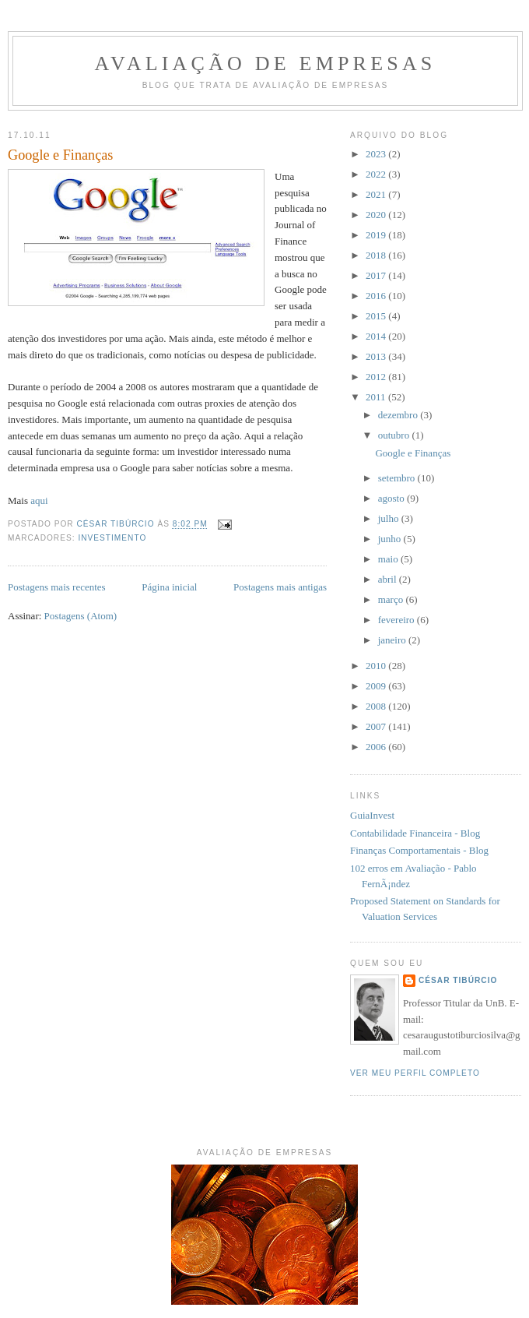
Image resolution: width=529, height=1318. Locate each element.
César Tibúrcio (458, 980)
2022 (377, 174)
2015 (377, 316)
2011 (377, 397)
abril (388, 579)
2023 (377, 154)
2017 (377, 275)
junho (391, 538)
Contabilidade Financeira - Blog (415, 833)
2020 (377, 214)
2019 (377, 235)
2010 (377, 665)
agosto (392, 498)
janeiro (393, 640)
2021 (377, 194)
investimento (112, 538)
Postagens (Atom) (80, 616)
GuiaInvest (372, 815)
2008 (377, 706)
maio (389, 559)
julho (389, 518)
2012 (377, 376)
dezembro (399, 415)
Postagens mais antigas (280, 587)
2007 (377, 726)
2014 (377, 336)
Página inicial (169, 587)
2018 (377, 255)
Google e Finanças (60, 155)
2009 (377, 686)
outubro (395, 435)
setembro (398, 478)
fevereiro (397, 620)
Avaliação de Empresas (265, 63)
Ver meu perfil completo (415, 1073)
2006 (377, 746)
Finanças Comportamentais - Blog (419, 850)
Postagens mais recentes (57, 587)
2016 (377, 295)
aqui (38, 500)
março (392, 599)
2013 (377, 356)
